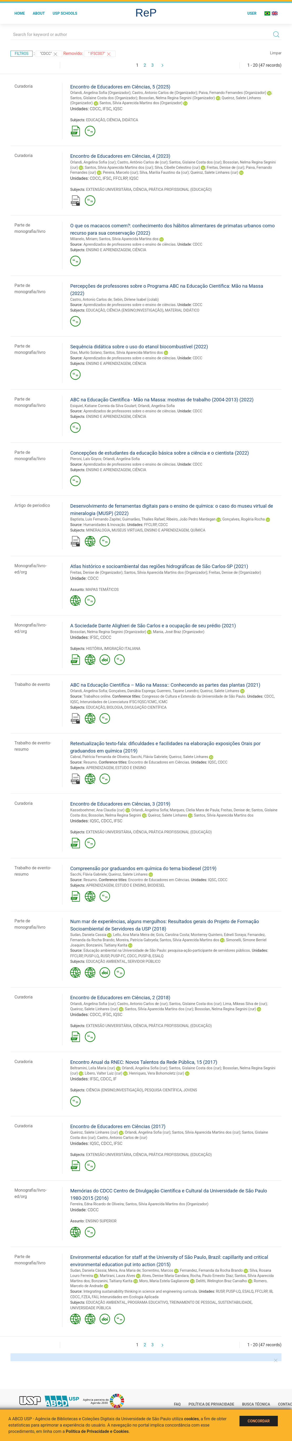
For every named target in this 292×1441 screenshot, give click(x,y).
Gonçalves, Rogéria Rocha (243, 519)
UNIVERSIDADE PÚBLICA (90, 1308)
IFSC (107, 108)
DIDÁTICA (130, 120)
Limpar (275, 53)
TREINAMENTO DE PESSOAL (192, 1302)
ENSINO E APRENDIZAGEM (108, 250)
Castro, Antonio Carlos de (91, 299)
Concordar (259, 1421)
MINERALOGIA (98, 530)
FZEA (85, 1297)
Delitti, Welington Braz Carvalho (221, 1281)
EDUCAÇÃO (95, 120)
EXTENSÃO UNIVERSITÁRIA (108, 189)
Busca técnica (256, 1404)
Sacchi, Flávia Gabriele (149, 757)
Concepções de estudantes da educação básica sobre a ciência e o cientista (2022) (159, 453)
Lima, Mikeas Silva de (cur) (245, 1004)
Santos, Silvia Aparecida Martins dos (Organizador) (141, 103)
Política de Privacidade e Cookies (97, 1431)
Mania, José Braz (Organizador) (179, 632)
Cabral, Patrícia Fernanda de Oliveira (99, 757)
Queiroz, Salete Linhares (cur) (214, 172)
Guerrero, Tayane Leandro (178, 691)
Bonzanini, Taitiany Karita (106, 945)
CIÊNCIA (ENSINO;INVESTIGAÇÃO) (135, 310)
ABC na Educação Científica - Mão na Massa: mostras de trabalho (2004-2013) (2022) (161, 399)
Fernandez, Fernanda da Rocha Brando (211, 1270)
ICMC (162, 702)
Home (19, 13)
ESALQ (157, 956)
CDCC (95, 108)
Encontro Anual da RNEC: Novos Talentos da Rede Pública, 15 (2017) (143, 1062)
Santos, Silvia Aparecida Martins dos (129, 239)
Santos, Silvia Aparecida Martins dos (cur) (119, 167)
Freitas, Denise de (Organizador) (96, 572)
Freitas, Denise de (235, 810)
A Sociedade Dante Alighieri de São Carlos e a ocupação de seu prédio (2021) (153, 625)
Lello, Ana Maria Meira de (133, 935)
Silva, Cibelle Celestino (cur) (177, 167)
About (39, 13)
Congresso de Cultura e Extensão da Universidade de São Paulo (193, 696)
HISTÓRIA (94, 648)
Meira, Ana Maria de (124, 1270)
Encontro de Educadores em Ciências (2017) (117, 1126)
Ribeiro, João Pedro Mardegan (190, 519)
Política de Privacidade (211, 1404)
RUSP (105, 956)
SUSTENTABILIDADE (235, 1302)
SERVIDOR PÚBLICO (144, 961)
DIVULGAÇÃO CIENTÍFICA (145, 707)
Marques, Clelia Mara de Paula (194, 810)
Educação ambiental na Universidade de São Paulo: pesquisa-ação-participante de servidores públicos (167, 950)
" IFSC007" (100, 54)
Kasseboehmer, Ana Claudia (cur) (97, 810)
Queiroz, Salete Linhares (219, 691)
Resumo (90, 762)
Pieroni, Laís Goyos (85, 459)
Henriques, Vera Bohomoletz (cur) (156, 1073)
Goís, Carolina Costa (172, 935)
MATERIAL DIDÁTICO (182, 310)
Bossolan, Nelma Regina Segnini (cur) (225, 1009)
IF (115, 1078)
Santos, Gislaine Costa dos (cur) (195, 162)
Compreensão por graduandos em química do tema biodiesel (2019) (143, 868)
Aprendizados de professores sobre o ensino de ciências (130, 244)
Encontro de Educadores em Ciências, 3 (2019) (120, 804)
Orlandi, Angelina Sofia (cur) (93, 162)
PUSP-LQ (91, 956)
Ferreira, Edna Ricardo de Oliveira (97, 1204)
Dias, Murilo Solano (86, 352)
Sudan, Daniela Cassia (88, 935)
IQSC (117, 108)
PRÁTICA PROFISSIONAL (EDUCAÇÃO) (180, 189)
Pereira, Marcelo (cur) (120, 172)
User (252, 13)
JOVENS (190, 1090)
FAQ (177, 1404)
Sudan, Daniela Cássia (88, 1270)
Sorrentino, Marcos (157, 1270)
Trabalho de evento (32, 684)
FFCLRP (120, 178)
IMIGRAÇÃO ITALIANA (122, 648)
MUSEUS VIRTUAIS (127, 530)
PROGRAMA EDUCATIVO (148, 1302)
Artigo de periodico (32, 505)
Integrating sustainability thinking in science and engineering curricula (140, 1291)
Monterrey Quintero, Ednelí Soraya (218, 935)
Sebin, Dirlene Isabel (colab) (136, 299)
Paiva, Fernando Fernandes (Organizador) (232, 93)
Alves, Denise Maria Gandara (165, 1276)
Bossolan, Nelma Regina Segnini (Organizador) (177, 98)
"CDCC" (49, 54)
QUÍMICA (197, 530)
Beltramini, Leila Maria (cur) (92, 1068)
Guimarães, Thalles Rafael (143, 519)
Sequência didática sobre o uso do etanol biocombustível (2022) (139, 346)
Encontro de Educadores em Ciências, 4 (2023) (120, 156)
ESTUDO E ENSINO (130, 768)
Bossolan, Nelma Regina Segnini (114, 815)
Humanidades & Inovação (104, 525)
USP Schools (65, 13)
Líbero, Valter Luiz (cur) (103, 1073)
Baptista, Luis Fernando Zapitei (95, 519)
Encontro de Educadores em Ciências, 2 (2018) (120, 997)
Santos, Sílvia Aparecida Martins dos (223, 815)
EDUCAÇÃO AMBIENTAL (106, 961)
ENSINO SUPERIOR (101, 1221)
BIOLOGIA (115, 707)
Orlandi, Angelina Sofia (156, 406)
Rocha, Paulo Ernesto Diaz (211, 1276)
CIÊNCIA (114, 120)
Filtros (21, 53)
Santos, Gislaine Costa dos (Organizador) (103, 98)
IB (271, 1291)
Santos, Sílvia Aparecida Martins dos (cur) (159, 1009)
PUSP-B (144, 956)
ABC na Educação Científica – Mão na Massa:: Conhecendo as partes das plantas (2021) (165, 685)
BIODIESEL (156, 885)
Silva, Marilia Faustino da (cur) (164, 172)
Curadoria (23, 86)
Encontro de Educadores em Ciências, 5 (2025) (120, 87)
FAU (95, 1297)
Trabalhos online (96, 696)
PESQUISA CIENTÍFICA (163, 1090)
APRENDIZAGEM (100, 768)
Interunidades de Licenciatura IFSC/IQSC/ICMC (118, 702)
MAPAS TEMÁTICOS (102, 589)
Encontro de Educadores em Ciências (158, 762)
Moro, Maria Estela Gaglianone (164, 1281)
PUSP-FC (118, 956)
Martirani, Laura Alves (117, 1276)
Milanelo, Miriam (83, 239)
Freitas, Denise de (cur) (225, 167)
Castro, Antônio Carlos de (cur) (142, 162)
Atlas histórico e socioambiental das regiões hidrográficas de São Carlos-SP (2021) (159, 566)
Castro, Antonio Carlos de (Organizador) (164, 93)
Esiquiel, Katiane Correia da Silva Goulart (103, 406)
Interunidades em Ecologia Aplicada (129, 1297)
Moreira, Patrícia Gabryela (137, 940)
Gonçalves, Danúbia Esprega (132, 691)
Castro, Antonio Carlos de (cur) (142, 1004)
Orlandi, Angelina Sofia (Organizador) (100, 93)
